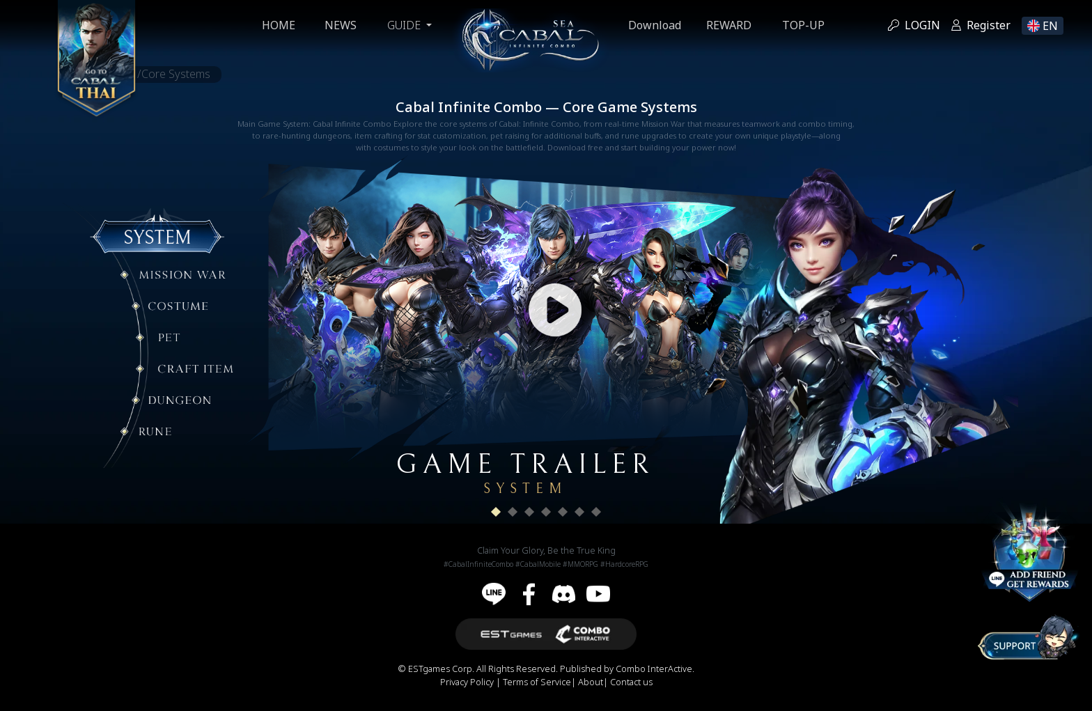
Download (656, 25)
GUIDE (404, 25)
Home (277, 25)
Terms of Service (537, 682)
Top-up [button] (804, 25)
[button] (496, 512)
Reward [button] (730, 25)
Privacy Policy (468, 682)
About (590, 682)
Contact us (631, 682)
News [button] (339, 25)
